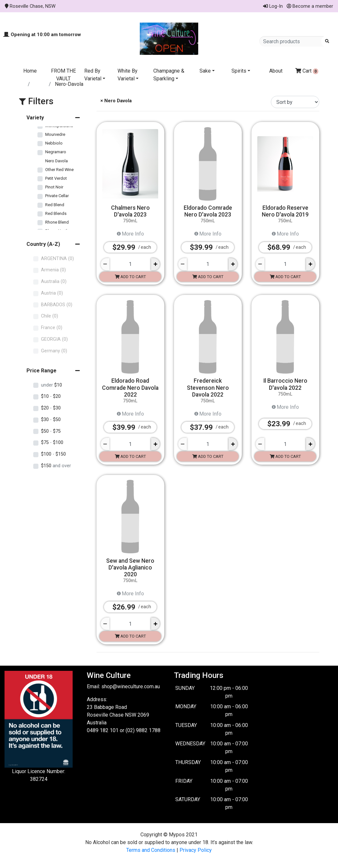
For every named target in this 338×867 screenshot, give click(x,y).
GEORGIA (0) (54, 339)
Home (30, 71)
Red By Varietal (92, 75)
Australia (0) (54, 281)
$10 (51, 385)
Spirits (238, 71)
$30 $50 (51, 419)
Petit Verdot (56, 178)
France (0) (51, 327)
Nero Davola (56, 160)
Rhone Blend (57, 222)
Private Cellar (57, 195)
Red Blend (54, 204)
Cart (306, 71)
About (275, 71)
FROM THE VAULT (63, 75)
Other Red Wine (59, 169)
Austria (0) (52, 293)
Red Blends (56, 213)
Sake (205, 71)
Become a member (310, 6)
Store (40, 84)
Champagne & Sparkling (168, 75)
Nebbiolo (54, 143)
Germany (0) (54, 351)
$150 (56, 466)
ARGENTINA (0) (57, 258)
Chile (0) (49, 316)
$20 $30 (51, 408)
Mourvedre (55, 134)
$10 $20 (51, 396)
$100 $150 (53, 454)
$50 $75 (51, 431)
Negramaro (55, 151)
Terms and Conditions (150, 850)
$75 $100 (52, 442)
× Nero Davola (115, 101)
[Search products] (292, 41)
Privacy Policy (195, 850)
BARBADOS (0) (56, 304)
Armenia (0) (53, 270)
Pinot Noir (54, 187)
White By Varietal (128, 75)
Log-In (273, 6)
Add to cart (130, 276)
